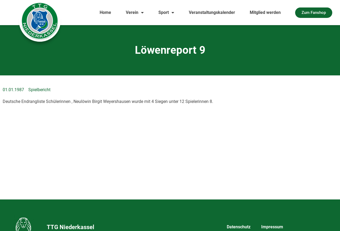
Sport (166, 12)
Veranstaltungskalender (212, 12)
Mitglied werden (265, 12)
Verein (135, 12)
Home (105, 12)
